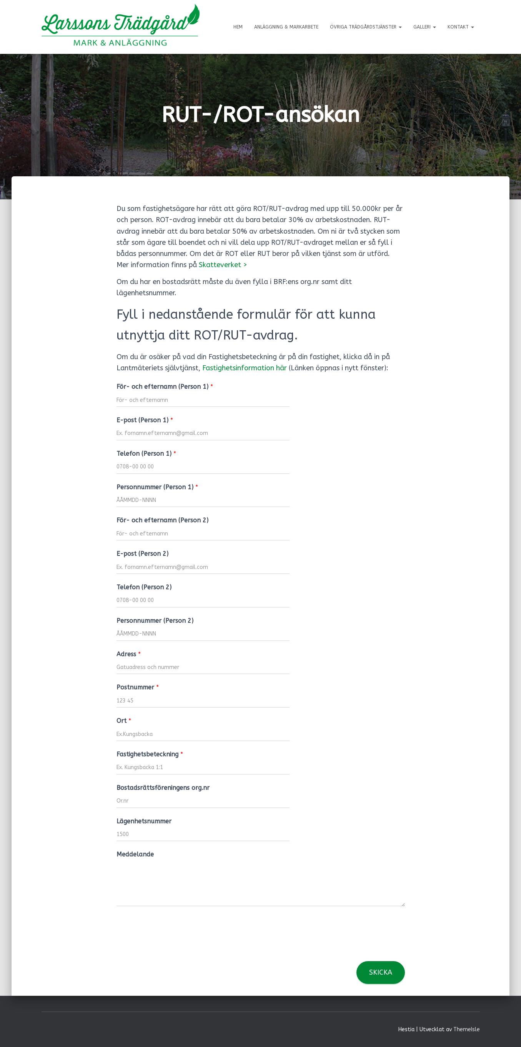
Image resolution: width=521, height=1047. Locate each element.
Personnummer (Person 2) (155, 620)
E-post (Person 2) (142, 553)
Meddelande (135, 854)
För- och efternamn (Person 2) (162, 520)
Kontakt (461, 27)
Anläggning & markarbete (286, 27)
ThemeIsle (466, 1029)
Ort (124, 720)
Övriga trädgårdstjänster (366, 27)
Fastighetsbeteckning (150, 754)
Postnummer (138, 687)
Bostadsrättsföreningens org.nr (163, 787)
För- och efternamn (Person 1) (165, 386)
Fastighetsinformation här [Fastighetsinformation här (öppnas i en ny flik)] (244, 368)
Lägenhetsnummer (144, 821)
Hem (238, 27)
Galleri (424, 27)
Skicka (380, 972)
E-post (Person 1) (145, 420)
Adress (129, 654)
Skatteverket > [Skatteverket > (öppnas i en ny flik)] (223, 265)
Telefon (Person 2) (144, 587)
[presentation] (175, 948)
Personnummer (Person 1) (157, 487)
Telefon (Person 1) (146, 453)
